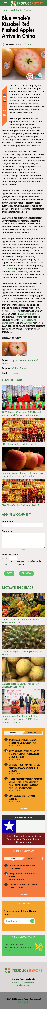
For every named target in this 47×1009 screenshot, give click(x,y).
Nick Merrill (23, 1002)
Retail (35, 360)
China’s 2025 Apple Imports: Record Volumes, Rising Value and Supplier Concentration (23, 838)
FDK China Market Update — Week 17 (20, 505)
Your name (7, 521)
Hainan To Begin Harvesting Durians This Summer (22, 653)
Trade (5, 363)
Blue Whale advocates (31, 313)
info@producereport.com (23, 982)
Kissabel (21, 97)
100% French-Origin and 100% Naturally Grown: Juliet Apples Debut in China (22, 413)
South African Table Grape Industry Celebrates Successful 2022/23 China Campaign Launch (20, 718)
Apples (27, 9)
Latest (13, 733)
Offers (13, 859)
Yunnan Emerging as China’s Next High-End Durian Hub (23, 741)
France (23, 368)
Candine (9, 268)
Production (25, 360)
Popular (32, 733)
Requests (32, 859)
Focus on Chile (23, 817)
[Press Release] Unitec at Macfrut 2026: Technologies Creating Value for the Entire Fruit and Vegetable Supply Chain (25, 783)
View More (24, 895)
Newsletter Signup (23, 985)
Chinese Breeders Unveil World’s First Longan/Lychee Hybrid (20, 685)
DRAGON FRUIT (17, 887)
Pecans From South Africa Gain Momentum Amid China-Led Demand (24, 767)
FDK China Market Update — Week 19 (20, 443)
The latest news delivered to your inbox (20, 912)
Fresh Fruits (16, 9)
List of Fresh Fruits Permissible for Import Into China (18, 947)
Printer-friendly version (4, 110)
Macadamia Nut (17, 879)
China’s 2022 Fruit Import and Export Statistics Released (20, 621)
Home (5, 9)
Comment (7, 531)
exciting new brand (28, 103)
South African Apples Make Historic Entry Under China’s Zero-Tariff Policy (22, 475)
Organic (15, 360)
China (15, 368)
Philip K (31, 44)
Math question (10, 554)
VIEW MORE (24, 809)
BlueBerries (14, 868)
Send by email (4, 114)
